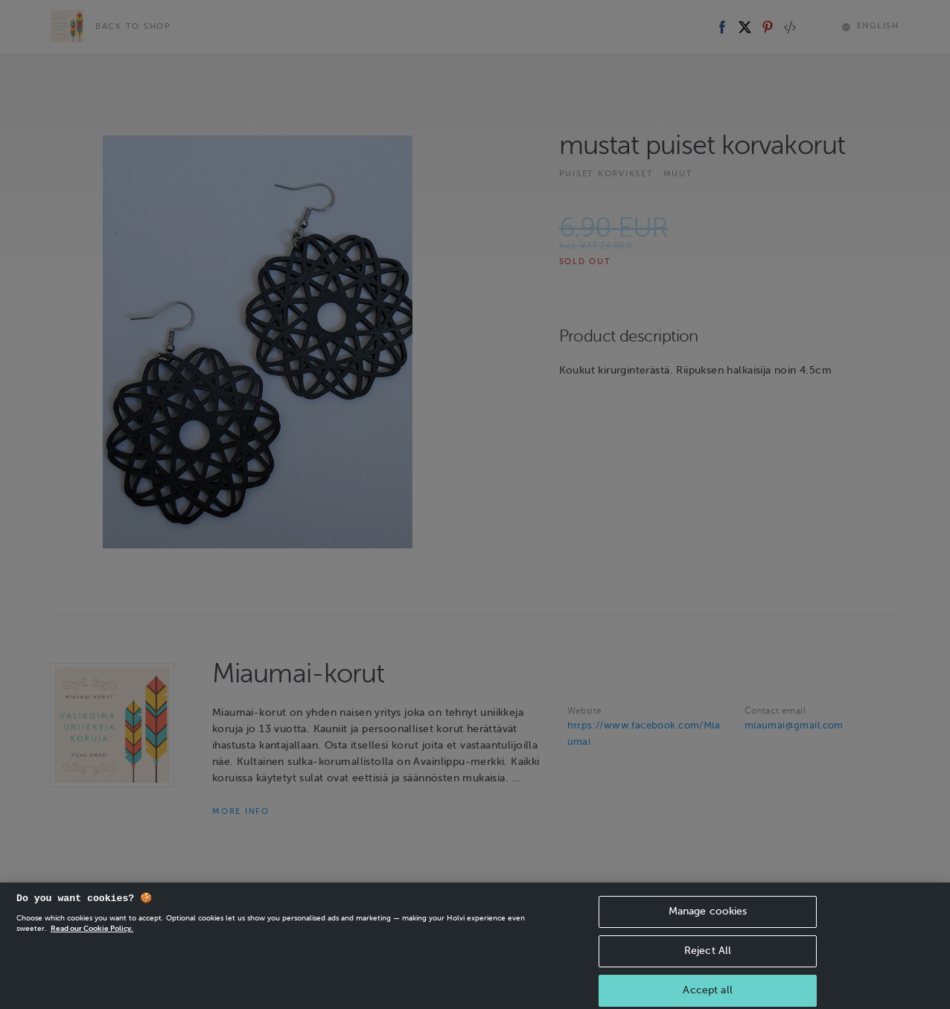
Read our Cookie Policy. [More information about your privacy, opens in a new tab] (92, 945)
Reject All (707, 967)
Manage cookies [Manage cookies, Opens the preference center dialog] (708, 927)
